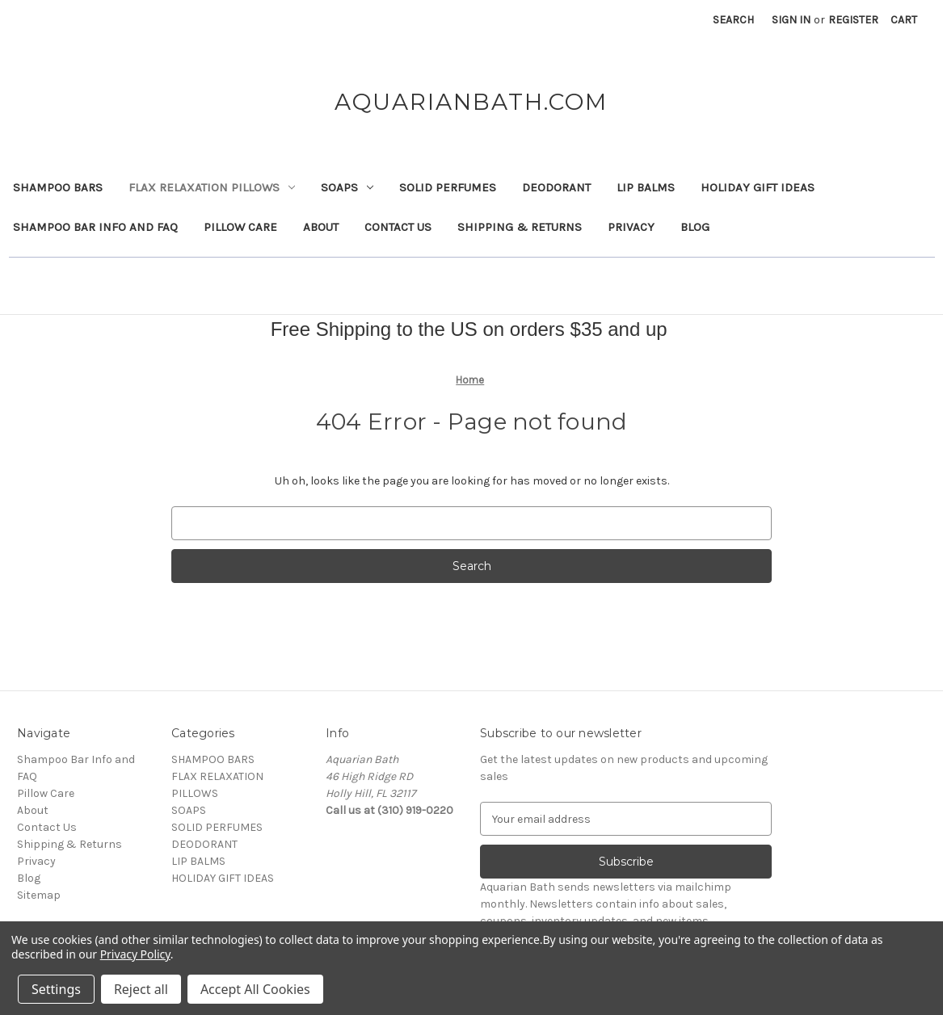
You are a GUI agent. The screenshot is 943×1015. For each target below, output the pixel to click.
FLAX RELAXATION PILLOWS (211, 187)
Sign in (791, 20)
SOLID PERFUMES (447, 187)
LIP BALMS (646, 187)
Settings (56, 989)
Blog (694, 227)
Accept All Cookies (255, 989)
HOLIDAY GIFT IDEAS (758, 187)
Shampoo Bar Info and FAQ (95, 227)
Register (853, 20)
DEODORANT (556, 187)
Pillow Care (240, 227)
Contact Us (398, 227)
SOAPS (347, 187)
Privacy (631, 227)
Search (733, 20)
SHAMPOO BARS (58, 187)
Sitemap (39, 895)
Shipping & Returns (519, 227)
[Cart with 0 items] (904, 20)
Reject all (141, 989)
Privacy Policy (135, 954)
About (321, 227)
